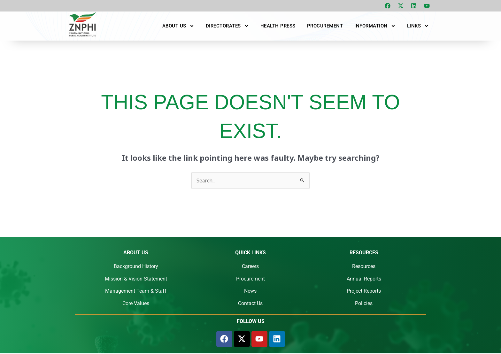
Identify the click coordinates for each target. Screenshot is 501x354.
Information (375, 26)
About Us (178, 26)
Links (418, 26)
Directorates (227, 26)
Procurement (325, 26)
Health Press (278, 26)
